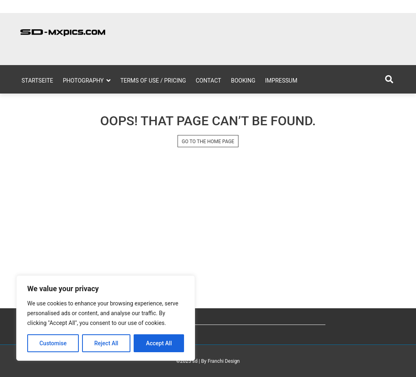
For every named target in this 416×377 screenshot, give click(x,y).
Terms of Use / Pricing (153, 80)
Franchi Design (224, 361)
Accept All (159, 343)
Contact (208, 80)
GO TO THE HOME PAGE (208, 141)
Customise (53, 343)
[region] (105, 318)
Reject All (106, 343)
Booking (243, 80)
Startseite (37, 80)
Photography (83, 80)
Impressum (281, 80)
